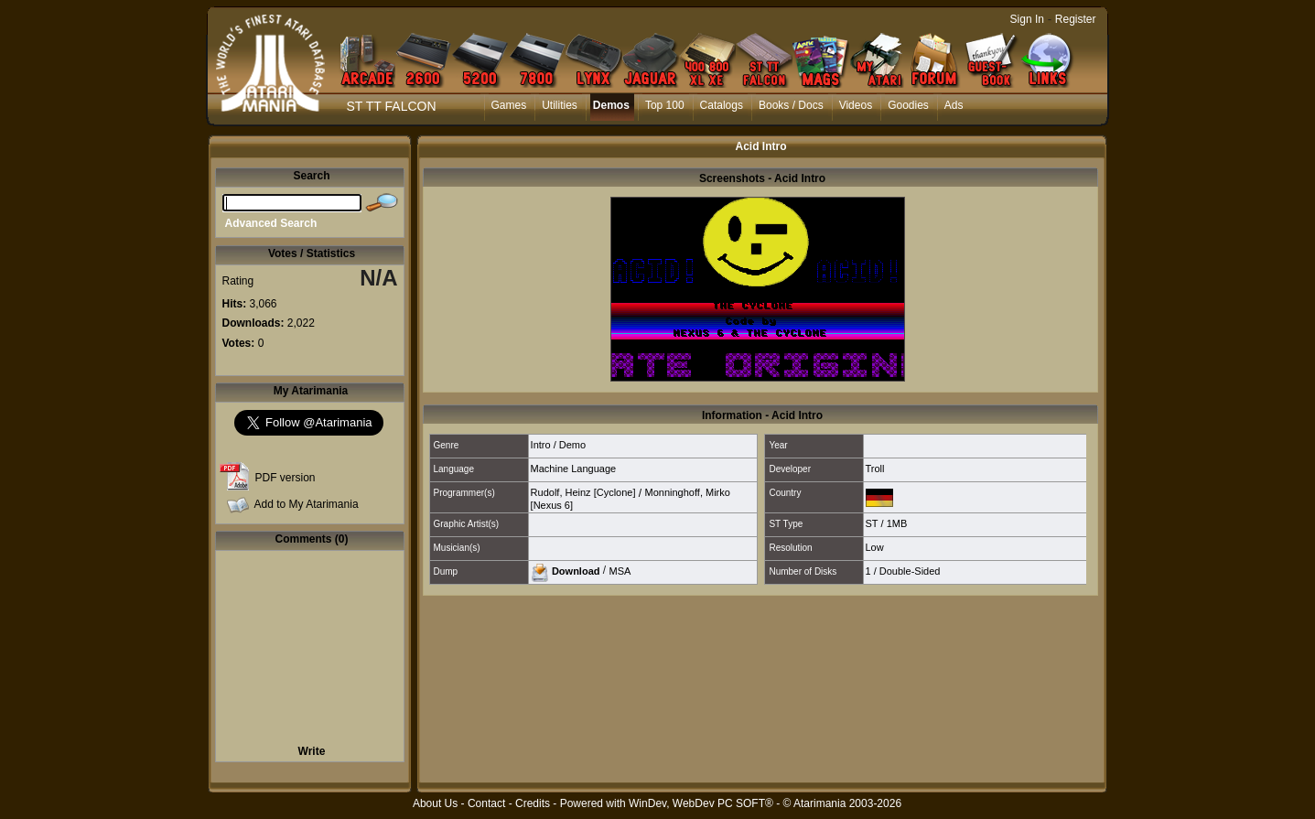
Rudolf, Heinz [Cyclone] (583, 492)
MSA (620, 570)
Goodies (908, 105)
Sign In (1027, 19)
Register (1075, 19)
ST (872, 523)
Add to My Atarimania (306, 504)
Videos (855, 105)
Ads (954, 105)
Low (875, 547)
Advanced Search (271, 223)
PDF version (285, 477)
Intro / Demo (559, 444)
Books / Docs (791, 105)
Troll (875, 468)
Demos (611, 105)
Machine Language (574, 468)
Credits (532, 803)
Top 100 (664, 105)
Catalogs (721, 105)
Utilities (559, 105)
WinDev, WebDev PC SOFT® (701, 803)
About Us (435, 803)
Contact (486, 803)
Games (509, 105)
